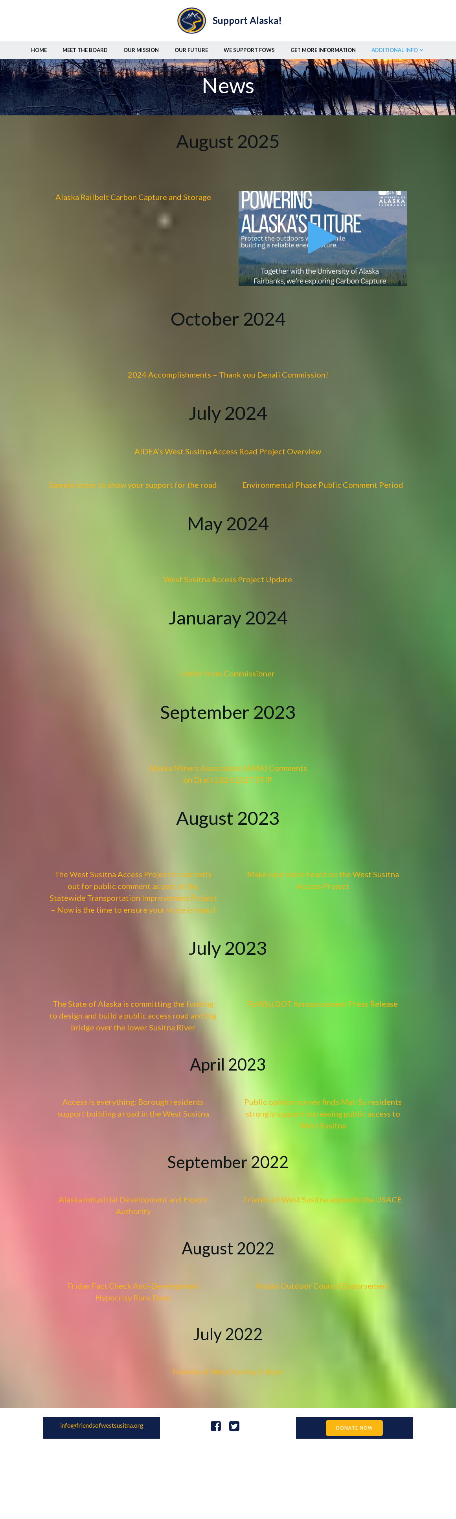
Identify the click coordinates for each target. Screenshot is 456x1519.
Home (39, 47)
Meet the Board (85, 47)
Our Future (191, 47)
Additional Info (398, 47)
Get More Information (323, 47)
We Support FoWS (249, 47)
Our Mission (141, 47)
